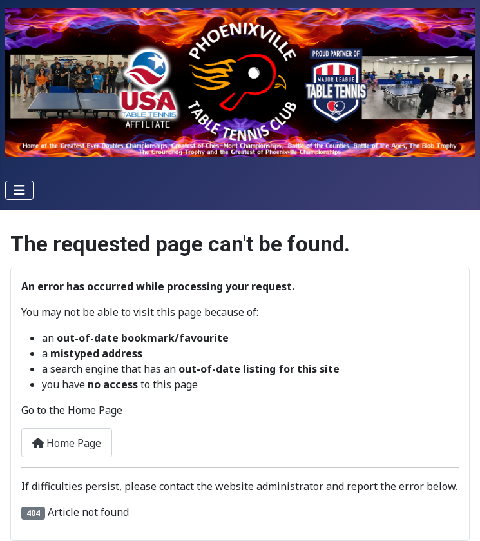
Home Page (66, 443)
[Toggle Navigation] (19, 190)
